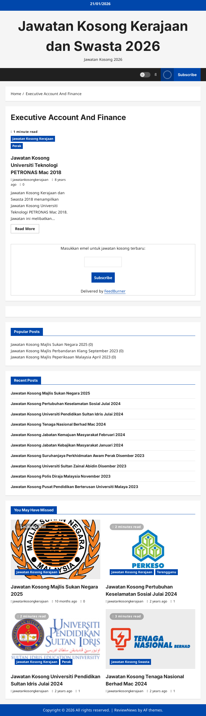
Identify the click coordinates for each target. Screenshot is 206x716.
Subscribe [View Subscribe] (179, 74)
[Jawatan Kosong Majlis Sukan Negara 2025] (55, 549)
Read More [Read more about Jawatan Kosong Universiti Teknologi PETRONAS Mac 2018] (27, 229)
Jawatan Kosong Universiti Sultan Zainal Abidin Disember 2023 (68, 466)
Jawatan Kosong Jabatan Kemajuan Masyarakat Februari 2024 (68, 434)
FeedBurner (115, 291)
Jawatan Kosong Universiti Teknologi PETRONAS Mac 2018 (36, 165)
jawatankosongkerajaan (30, 179)
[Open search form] (155, 74)
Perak (16, 146)
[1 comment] (173, 601)
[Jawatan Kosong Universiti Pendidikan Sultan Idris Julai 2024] (55, 639)
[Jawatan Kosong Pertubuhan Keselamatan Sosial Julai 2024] (150, 549)
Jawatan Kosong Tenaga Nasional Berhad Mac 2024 (58, 424)
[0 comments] (22, 184)
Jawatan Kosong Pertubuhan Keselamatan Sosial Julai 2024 (65, 403)
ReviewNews (125, 710)
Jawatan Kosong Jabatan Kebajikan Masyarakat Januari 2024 (67, 445)
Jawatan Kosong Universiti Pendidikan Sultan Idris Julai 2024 (67, 414)
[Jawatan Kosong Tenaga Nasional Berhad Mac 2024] (150, 639)
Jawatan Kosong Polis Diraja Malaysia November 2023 (61, 476)
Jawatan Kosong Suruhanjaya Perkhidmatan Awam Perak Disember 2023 (77, 455)
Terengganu (166, 572)
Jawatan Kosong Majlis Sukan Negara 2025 (50, 393)
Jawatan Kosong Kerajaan (32, 138)
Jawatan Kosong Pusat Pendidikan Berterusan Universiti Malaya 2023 (74, 486)
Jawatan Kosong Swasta (130, 661)
